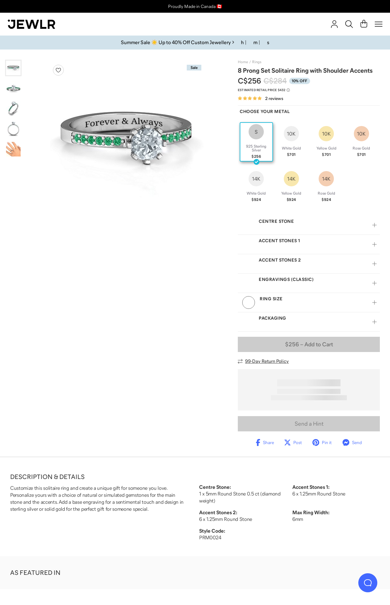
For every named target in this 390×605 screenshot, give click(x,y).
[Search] (349, 24)
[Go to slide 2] (13, 88)
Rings (256, 62)
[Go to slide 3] (13, 108)
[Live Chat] (367, 582)
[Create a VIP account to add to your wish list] (58, 70)
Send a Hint (309, 424)
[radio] (256, 142)
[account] (334, 24)
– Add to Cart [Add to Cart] (309, 344)
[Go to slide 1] (13, 68)
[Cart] (364, 24)
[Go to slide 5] (13, 149)
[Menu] (378, 24)
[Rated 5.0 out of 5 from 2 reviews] (260, 98)
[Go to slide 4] (13, 129)
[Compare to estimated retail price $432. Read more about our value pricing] (264, 90)
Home (243, 62)
